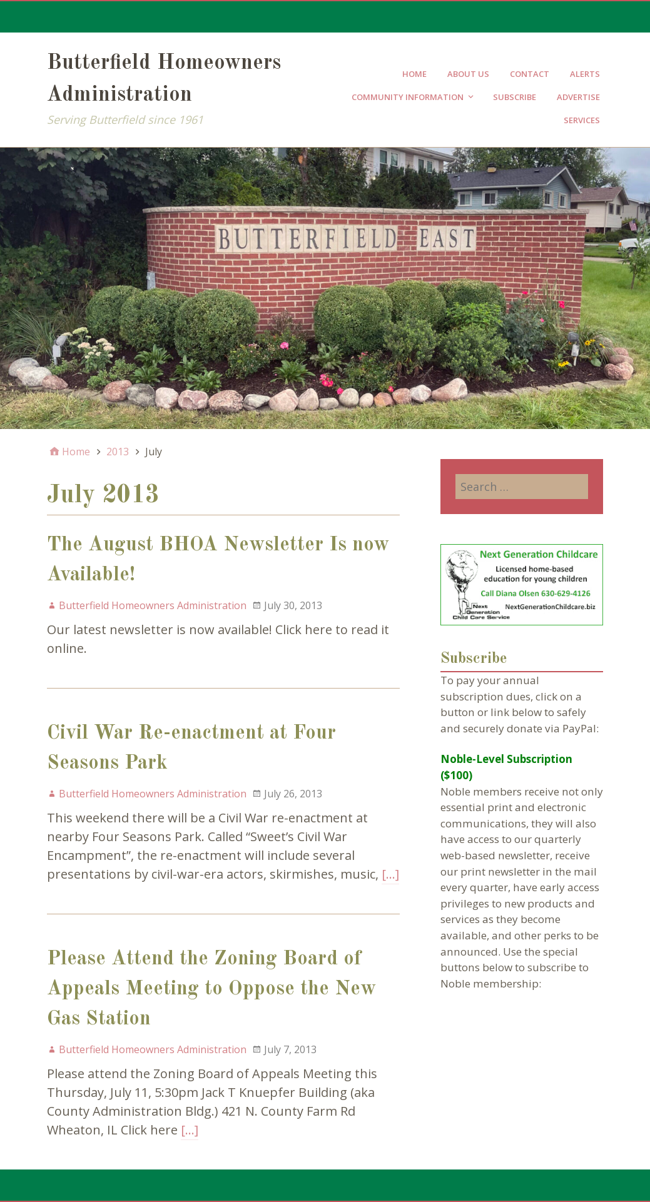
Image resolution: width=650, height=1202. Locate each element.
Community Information (408, 97)
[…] (390, 874)
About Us (468, 73)
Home (414, 73)
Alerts (585, 73)
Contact (529, 73)
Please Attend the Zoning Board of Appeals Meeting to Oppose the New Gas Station (211, 989)
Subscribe (514, 97)
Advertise (578, 97)
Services (582, 120)
